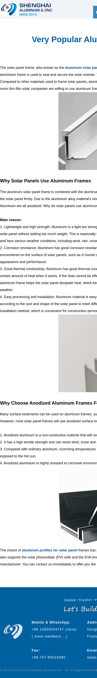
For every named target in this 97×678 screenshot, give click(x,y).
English (70, 599)
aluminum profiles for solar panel (49, 550)
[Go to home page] (26, 9)
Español (85, 599)
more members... (49, 636)
